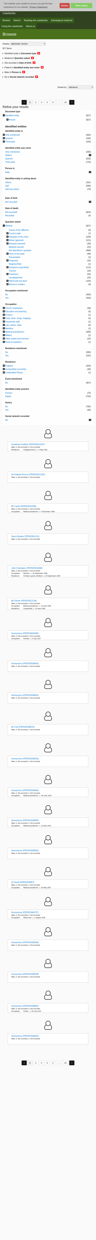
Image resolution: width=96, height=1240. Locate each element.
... (59, 102)
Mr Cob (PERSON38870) (23, 727)
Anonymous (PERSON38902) (25, 850)
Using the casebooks (12, 26)
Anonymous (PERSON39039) (25, 974)
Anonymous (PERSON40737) (25, 912)
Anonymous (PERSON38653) (25, 695)
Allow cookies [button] (81, 6)
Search (17, 20)
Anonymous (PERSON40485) (25, 633)
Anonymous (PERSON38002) (25, 1036)
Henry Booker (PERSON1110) (25, 536)
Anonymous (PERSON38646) (25, 790)
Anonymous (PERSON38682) (25, 1006)
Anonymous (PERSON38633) (25, 758)
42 (65, 102)
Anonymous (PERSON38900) (25, 820)
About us (30, 26)
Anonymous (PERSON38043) (25, 663)
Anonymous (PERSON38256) (25, 942)
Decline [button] (64, 6)
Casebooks (9, 13)
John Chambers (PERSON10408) (26, 568)
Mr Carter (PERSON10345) (24, 506)
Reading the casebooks (36, 20)
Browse (6, 20)
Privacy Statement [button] (39, 7)
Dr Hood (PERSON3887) (22, 882)
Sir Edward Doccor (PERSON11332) (28, 474)
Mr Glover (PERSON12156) (24, 601)
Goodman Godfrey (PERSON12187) (28, 444)
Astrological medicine (61, 20)
